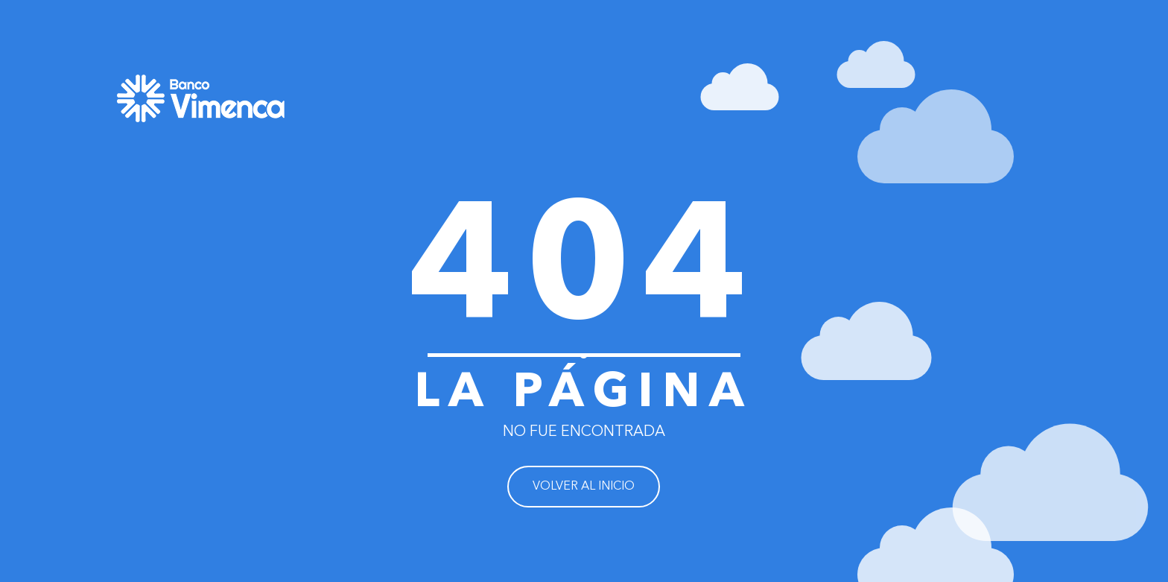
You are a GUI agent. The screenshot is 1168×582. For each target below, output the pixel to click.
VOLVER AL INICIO (584, 487)
